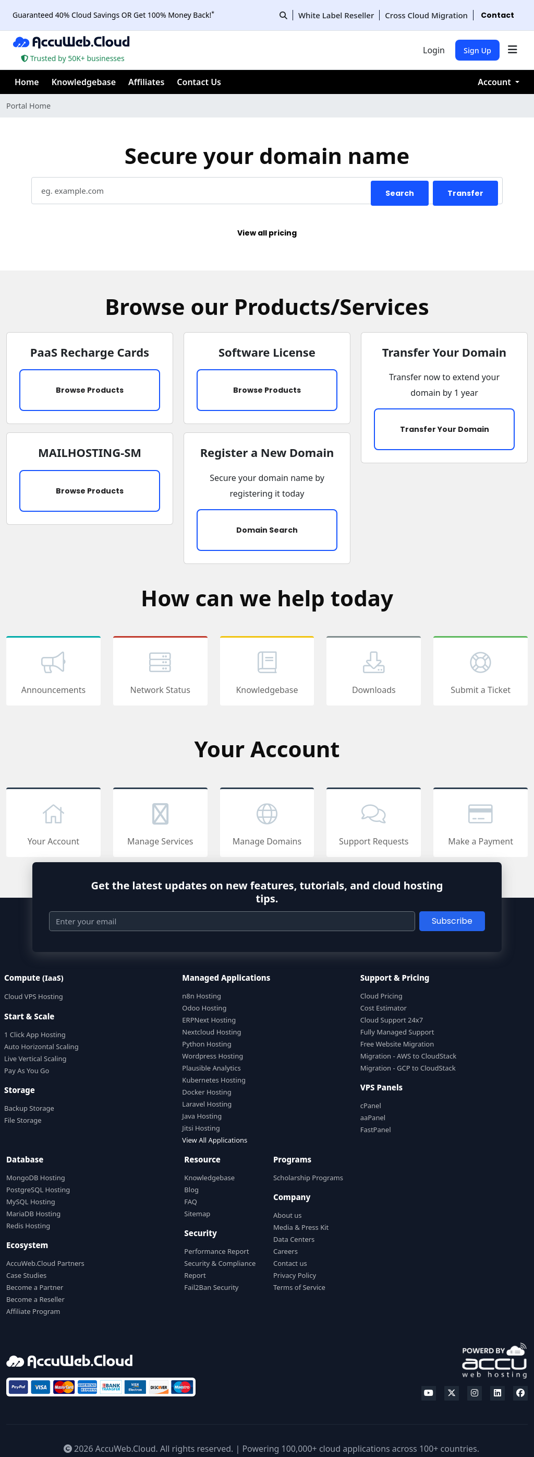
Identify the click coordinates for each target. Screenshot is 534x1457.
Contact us (290, 1263)
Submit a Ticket (480, 672)
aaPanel (372, 1117)
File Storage (23, 1120)
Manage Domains (267, 823)
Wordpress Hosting (212, 1056)
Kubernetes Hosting (214, 1080)
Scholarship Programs (308, 1177)
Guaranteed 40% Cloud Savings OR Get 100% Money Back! (113, 15)
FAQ (190, 1201)
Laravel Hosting (207, 1104)
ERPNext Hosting (209, 1020)
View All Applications (214, 1140)
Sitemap (197, 1213)
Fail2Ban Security (211, 1287)
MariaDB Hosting (33, 1213)
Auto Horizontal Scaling (41, 1046)
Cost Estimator (383, 1008)
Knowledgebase (84, 82)
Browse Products (90, 390)
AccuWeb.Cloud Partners (45, 1263)
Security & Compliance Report (220, 1269)
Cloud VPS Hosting (33, 996)
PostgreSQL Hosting (38, 1189)
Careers (285, 1251)
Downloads (373, 672)
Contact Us (199, 82)
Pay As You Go (26, 1070)
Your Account (53, 823)
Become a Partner (34, 1287)
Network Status (160, 672)
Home (27, 82)
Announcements (53, 672)
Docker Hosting (206, 1092)
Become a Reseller (35, 1299)
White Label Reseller (336, 15)
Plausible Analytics (211, 1068)
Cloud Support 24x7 (391, 1020)
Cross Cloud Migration (426, 15)
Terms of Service (299, 1287)
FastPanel (375, 1129)
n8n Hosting (201, 996)
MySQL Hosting (30, 1201)
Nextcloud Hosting (211, 1032)
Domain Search (267, 530)
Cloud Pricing (381, 996)
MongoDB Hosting (35, 1177)
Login (434, 50)
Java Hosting (202, 1116)
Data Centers (293, 1239)
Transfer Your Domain (444, 429)
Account (495, 82)
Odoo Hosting (204, 1008)
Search (399, 193)
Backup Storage (29, 1108)
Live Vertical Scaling (35, 1058)
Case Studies (26, 1275)
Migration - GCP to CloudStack (408, 1068)
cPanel (370, 1105)
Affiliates (146, 82)
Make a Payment (480, 823)
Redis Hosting (28, 1225)
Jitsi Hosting (201, 1128)
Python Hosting (206, 1044)
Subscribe (452, 921)
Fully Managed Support (397, 1032)
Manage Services (160, 823)
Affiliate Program (33, 1311)
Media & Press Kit (301, 1227)
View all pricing (267, 233)
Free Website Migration (397, 1044)
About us (287, 1215)
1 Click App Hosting (35, 1034)
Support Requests (373, 823)
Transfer (465, 193)
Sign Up (477, 50)
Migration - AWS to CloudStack (408, 1056)
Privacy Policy (294, 1275)
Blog (191, 1189)
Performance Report (216, 1251)
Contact (497, 15)
